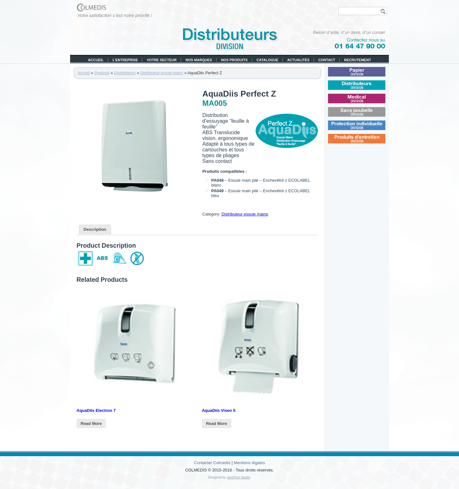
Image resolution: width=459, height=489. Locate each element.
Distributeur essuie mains (161, 73)
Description (95, 229)
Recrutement (357, 60)
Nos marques (199, 60)
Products (101, 73)
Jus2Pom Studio (238, 477)
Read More (91, 423)
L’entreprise (125, 60)
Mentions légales (249, 462)
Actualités (298, 60)
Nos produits (234, 60)
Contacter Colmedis (212, 462)
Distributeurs (124, 73)
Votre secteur (162, 60)
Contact (326, 60)
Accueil (96, 60)
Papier (365, 75)
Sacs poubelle (366, 115)
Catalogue (267, 60)
